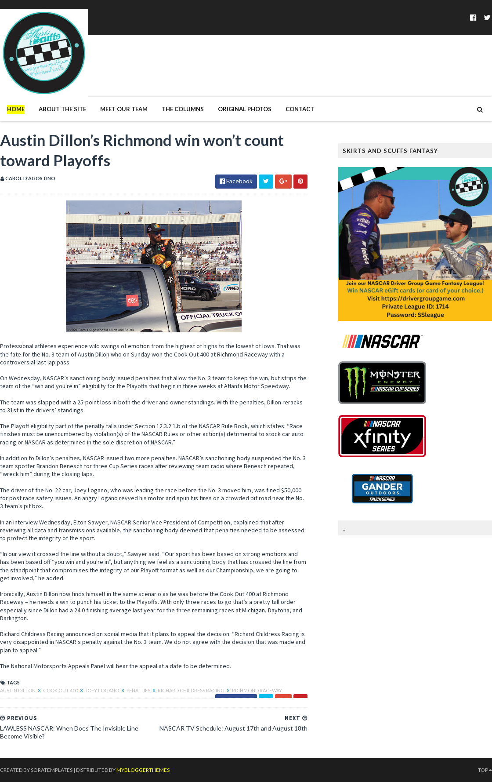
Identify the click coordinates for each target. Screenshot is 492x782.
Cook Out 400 (61, 690)
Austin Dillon (18, 690)
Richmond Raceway (257, 690)
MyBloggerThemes (143, 770)
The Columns (183, 109)
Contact (300, 109)
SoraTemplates (51, 770)
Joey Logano (102, 690)
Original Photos (244, 109)
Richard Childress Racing (191, 690)
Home (16, 109)
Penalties (139, 690)
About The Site (62, 109)
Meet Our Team (124, 109)
